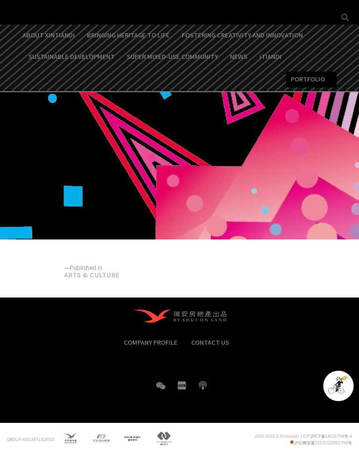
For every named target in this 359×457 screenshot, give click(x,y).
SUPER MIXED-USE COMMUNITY (172, 84)
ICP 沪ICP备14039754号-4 (327, 436)
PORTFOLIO (308, 106)
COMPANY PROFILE (151, 342)
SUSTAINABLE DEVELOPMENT (72, 84)
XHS (182, 385)
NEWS (238, 84)
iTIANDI (270, 84)
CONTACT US (210, 342)
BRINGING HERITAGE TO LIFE (128, 62)
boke (203, 385)
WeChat (161, 390)
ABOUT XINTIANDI (48, 62)
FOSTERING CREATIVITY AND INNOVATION (242, 62)
